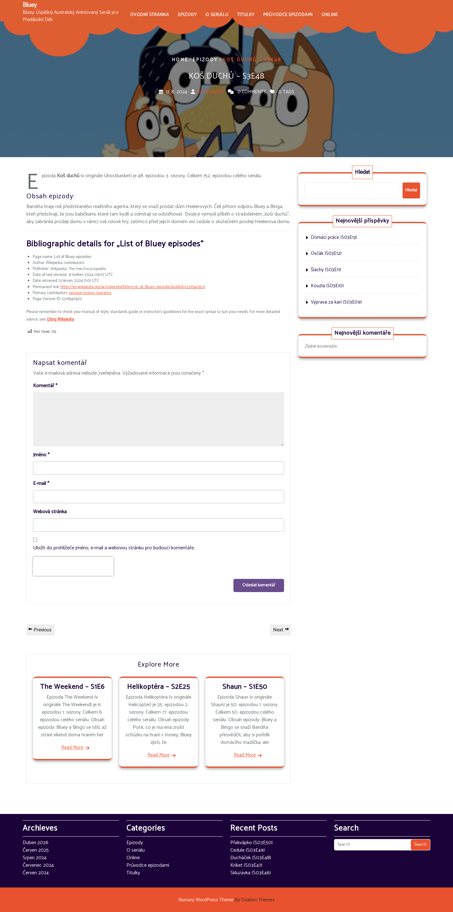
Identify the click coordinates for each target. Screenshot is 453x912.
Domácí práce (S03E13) (334, 237)
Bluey (30, 5)
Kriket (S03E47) (246, 865)
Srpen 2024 (35, 858)
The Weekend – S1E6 (72, 687)
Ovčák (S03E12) (326, 253)
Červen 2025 (36, 850)
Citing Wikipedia (60, 319)
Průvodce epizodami (288, 15)
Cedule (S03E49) (247, 850)
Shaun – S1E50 (244, 687)
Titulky (245, 15)
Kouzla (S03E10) (327, 286)
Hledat (362, 172)
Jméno (41, 455)
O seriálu (216, 15)
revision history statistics (90, 293)
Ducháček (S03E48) (250, 858)
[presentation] (73, 566)
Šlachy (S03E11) (326, 270)
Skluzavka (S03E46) (250, 873)
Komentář (45, 386)
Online (330, 15)
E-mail (41, 483)
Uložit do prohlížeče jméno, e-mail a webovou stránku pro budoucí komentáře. (114, 548)
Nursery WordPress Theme (226, 900)
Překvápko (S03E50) (251, 842)
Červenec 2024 (38, 865)
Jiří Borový (211, 92)
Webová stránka (50, 512)
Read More (72, 747)
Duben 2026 (35, 842)
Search (420, 844)
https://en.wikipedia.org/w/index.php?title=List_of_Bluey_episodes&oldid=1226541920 (132, 287)
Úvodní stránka (149, 15)
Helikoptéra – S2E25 (158, 687)
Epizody (187, 15)
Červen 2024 (36, 873)
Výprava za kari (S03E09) (336, 302)
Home (180, 60)
